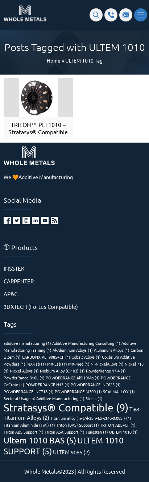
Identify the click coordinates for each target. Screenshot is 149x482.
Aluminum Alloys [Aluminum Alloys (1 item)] (111, 350)
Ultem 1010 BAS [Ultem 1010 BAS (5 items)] (40, 440)
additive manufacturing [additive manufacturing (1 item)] (27, 343)
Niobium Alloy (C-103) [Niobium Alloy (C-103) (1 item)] (62, 371)
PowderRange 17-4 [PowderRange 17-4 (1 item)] (106, 371)
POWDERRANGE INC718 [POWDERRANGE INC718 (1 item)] (29, 391)
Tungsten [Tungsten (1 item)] (97, 432)
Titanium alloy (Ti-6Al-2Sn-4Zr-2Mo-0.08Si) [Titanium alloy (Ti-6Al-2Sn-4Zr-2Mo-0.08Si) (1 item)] (90, 418)
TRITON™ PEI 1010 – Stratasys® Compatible (38, 128)
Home (54, 60)
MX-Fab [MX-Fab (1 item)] (36, 364)
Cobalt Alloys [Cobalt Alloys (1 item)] (86, 357)
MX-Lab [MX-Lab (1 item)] (57, 364)
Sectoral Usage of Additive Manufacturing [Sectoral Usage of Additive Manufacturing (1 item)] (44, 398)
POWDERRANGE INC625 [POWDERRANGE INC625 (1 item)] (96, 384)
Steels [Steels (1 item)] (94, 398)
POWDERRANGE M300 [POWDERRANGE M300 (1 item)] (78, 391)
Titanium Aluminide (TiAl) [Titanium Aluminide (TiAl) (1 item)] (29, 425)
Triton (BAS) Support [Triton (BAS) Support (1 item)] (77, 425)
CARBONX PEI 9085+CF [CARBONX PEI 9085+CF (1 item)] (46, 357)
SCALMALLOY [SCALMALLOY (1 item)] (119, 391)
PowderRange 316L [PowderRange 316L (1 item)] (24, 378)
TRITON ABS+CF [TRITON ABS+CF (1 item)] (118, 425)
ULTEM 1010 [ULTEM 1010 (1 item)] (123, 432)
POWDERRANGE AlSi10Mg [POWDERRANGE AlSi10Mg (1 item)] (73, 378)
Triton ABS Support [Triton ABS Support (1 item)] (24, 432)
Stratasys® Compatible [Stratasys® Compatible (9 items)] (66, 407)
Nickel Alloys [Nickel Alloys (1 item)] (24, 371)
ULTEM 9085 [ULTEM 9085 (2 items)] (71, 452)
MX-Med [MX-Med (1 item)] (79, 364)
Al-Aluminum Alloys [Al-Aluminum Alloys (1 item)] (73, 350)
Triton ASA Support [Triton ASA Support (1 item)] (64, 432)
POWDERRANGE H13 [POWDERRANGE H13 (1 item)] (47, 384)
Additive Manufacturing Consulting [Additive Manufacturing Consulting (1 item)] (86, 343)
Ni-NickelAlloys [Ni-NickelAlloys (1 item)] (107, 364)
